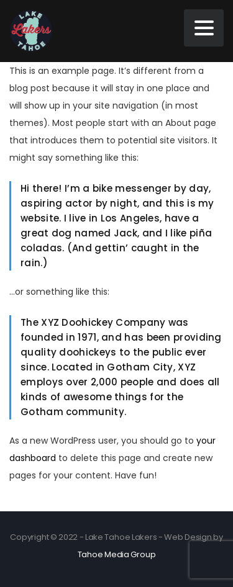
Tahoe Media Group (117, 554)
